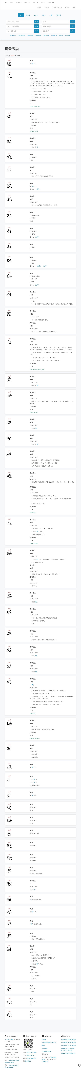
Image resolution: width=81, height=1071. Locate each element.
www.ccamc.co (9, 1062)
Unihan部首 (21, 35)
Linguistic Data (46, 1051)
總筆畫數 (30, 35)
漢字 (11, 2)
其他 (74, 7)
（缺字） (38, 189)
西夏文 (18, 2)
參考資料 (45, 1061)
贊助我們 (28, 1061)
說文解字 (38, 35)
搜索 (36, 21)
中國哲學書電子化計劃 (49, 1042)
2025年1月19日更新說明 (68, 1045)
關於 (39, 7)
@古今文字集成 (31, 1052)
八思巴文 (50, 2)
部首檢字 (13, 35)
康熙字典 (46, 35)
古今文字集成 (9, 1039)
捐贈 (46, 7)
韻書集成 (54, 35)
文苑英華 (45, 1048)
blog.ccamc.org (13, 1065)
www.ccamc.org (14, 1060)
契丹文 (27, 2)
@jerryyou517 (30, 1055)
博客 (67, 7)
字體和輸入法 (57, 7)
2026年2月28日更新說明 (68, 1039)
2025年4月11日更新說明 (68, 1042)
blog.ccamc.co (9, 1067)
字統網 (44, 1039)
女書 (42, 2)
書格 (43, 1045)
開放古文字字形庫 (64, 35)
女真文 (35, 2)
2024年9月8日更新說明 (68, 1053)
